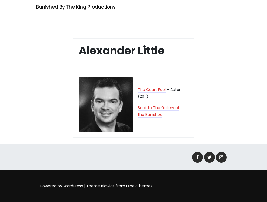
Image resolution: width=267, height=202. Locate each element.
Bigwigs (108, 186)
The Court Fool (152, 89)
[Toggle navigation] (224, 7)
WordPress (73, 186)
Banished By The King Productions (76, 7)
